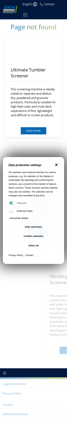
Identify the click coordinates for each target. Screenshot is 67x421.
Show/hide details (19, 218)
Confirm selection (33, 236)
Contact (29, 255)
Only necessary (33, 226)
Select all (33, 245)
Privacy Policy (16, 255)
